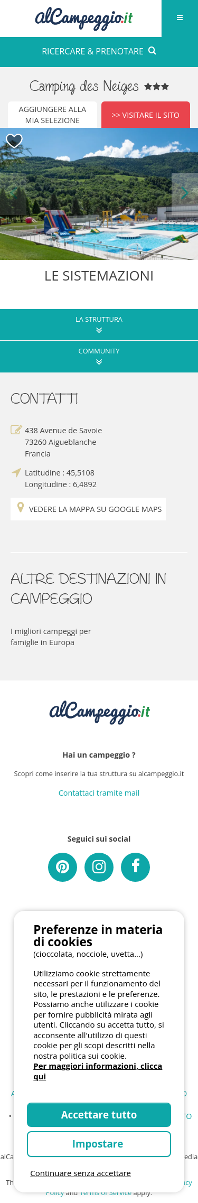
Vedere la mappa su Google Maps (88, 509)
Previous (13, 194)
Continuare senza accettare (80, 1173)
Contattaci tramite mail (99, 793)
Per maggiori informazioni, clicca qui (97, 1070)
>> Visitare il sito (145, 115)
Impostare (99, 1143)
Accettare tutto (99, 1114)
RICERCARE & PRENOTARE (99, 51)
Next (184, 194)
